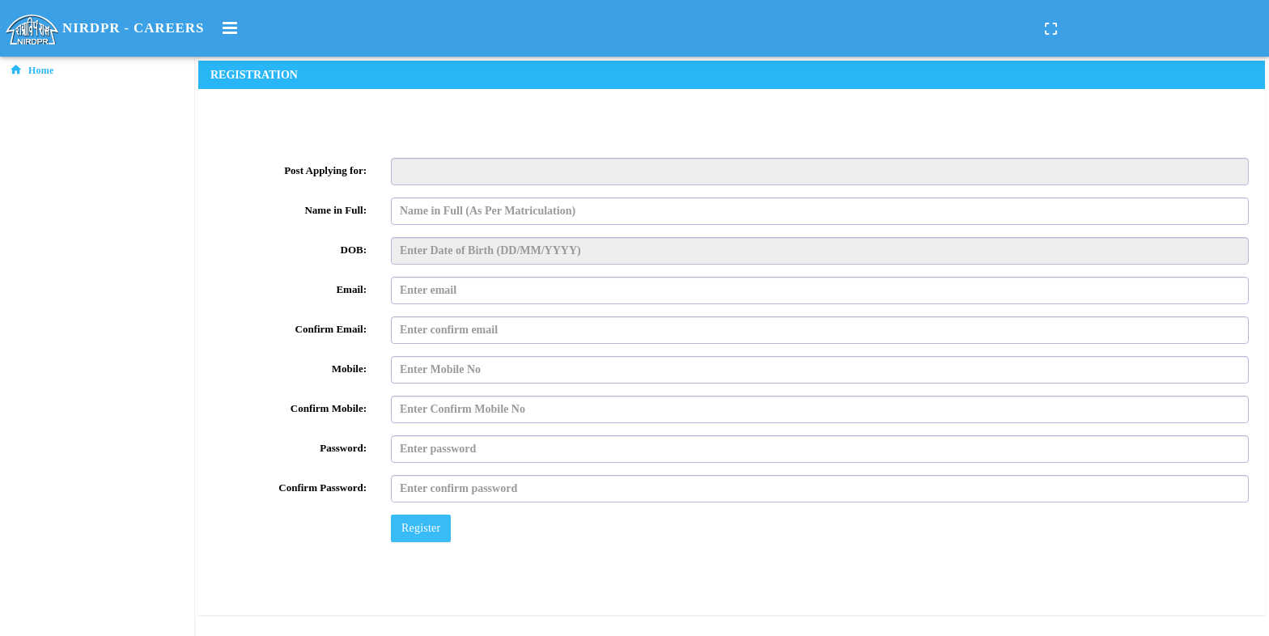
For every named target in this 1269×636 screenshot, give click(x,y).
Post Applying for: (325, 170)
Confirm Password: (322, 487)
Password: (343, 448)
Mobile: (349, 369)
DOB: (354, 250)
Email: (351, 289)
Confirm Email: (331, 329)
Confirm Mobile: (329, 408)
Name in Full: (335, 210)
